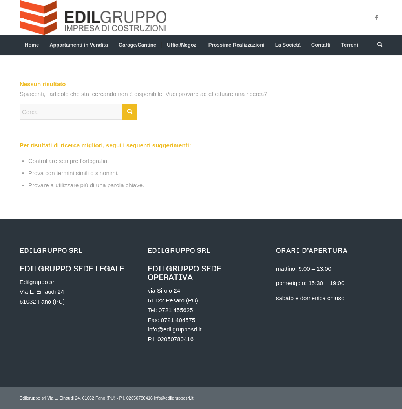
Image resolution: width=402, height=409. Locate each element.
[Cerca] (377, 45)
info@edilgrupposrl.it (174, 329)
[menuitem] (32, 45)
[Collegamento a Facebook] (376, 18)
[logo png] (93, 17)
